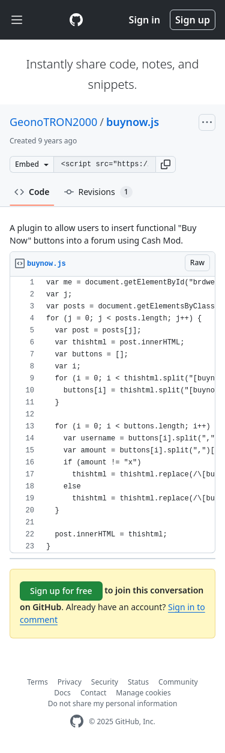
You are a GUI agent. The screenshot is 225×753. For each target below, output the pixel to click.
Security (104, 682)
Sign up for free (61, 590)
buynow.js (132, 122)
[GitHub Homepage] (77, 721)
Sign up (192, 19)
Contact (93, 693)
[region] (112, 415)
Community (178, 682)
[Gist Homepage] (76, 20)
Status (138, 682)
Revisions (98, 192)
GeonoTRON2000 (53, 122)
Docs (62, 693)
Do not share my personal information (113, 703)
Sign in (144, 19)
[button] (165, 164)
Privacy (70, 682)
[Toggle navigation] (17, 20)
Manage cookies (143, 693)
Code (32, 191)
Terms (37, 682)
